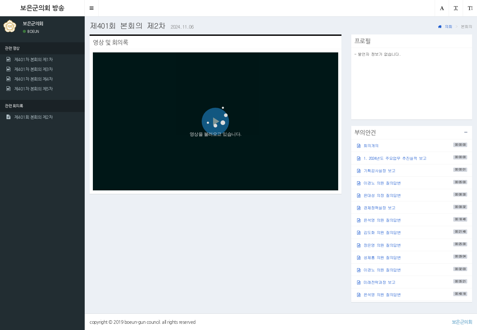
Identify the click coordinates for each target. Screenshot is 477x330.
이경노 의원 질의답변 (412, 183)
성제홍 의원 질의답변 (412, 257)
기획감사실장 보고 (412, 170)
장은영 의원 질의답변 (412, 244)
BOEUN (31, 31)
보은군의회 (462, 321)
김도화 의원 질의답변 (412, 232)
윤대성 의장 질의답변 (412, 195)
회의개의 (412, 145)
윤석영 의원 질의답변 (412, 220)
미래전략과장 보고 (412, 282)
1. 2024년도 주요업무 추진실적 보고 (412, 157)
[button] (92, 8)
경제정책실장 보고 (412, 207)
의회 (445, 26)
